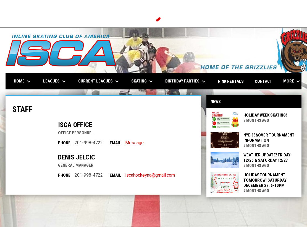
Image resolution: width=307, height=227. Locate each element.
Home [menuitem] (23, 81)
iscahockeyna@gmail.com (150, 175)
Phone (64, 142)
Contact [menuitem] (263, 81)
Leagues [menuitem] (55, 81)
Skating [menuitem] (142, 81)
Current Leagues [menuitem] (99, 81)
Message (134, 142)
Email (115, 142)
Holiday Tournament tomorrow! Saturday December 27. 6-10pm (265, 180)
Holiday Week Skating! (265, 115)
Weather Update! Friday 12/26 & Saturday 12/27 (266, 158)
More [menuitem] (292, 81)
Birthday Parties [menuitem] (186, 81)
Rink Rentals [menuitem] (231, 81)
